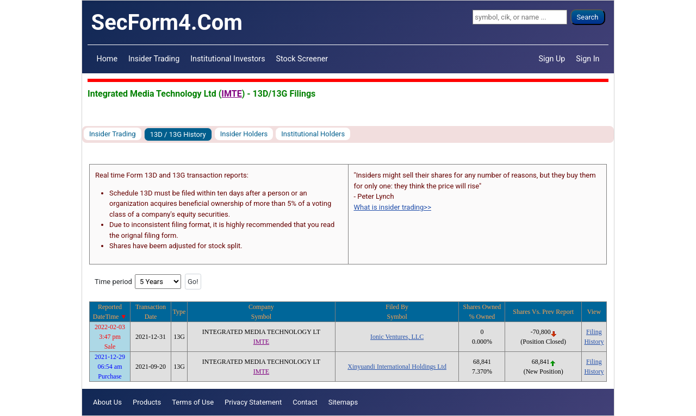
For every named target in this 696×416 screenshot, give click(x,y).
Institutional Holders (313, 134)
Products (147, 402)
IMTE (231, 94)
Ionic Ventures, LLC (397, 337)
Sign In (587, 58)
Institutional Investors (227, 58)
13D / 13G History (178, 134)
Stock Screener (302, 58)
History (594, 341)
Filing (594, 332)
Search (588, 17)
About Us (107, 402)
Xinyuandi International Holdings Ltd (396, 366)
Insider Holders (244, 134)
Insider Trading (153, 58)
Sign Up (552, 58)
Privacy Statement (253, 402)
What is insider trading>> (392, 207)
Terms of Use (193, 402)
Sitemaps (343, 402)
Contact (305, 402)
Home (107, 58)
